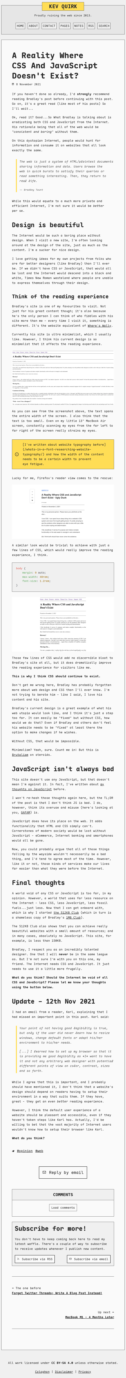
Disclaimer (64, 1372)
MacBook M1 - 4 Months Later (89, 1317)
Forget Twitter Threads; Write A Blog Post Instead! (57, 1293)
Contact (49, 26)
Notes (78, 26)
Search (104, 26)
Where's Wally (99, 326)
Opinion (26, 1151)
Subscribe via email (88, 1259)
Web (40, 1151)
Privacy (84, 1372)
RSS (91, 26)
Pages (64, 26)
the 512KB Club (66, 913)
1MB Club (73, 917)
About (33, 26)
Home (20, 26)
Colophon (42, 1372)
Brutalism (20, 755)
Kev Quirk (63, 6)
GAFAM (25, 812)
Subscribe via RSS (34, 1259)
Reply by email (63, 1172)
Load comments (63, 1208)
